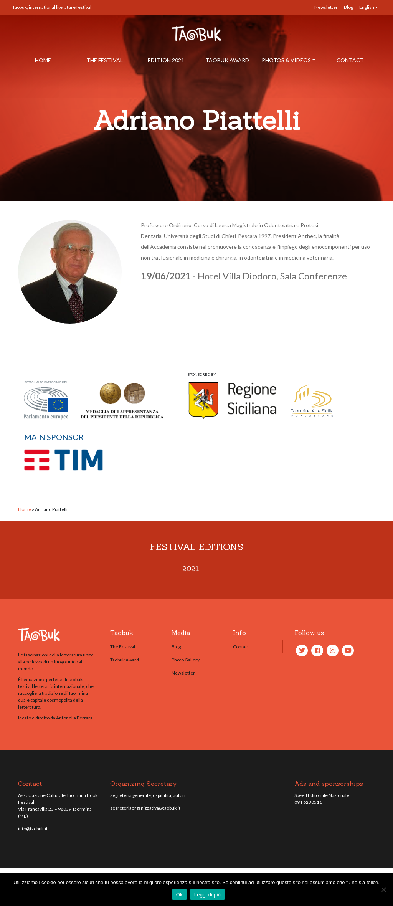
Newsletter (326, 7)
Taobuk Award (227, 60)
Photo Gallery (186, 660)
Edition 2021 (166, 60)
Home (43, 60)
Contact (350, 60)
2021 (190, 568)
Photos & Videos (286, 60)
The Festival (104, 60)
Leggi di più (207, 895)
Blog (348, 7)
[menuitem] (368, 7)
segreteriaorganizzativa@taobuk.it (145, 808)
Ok (179, 895)
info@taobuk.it (33, 829)
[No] (383, 889)
